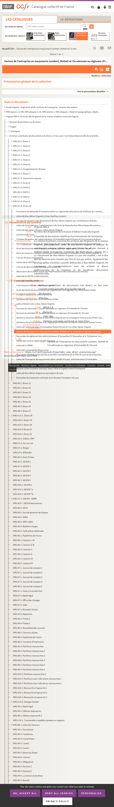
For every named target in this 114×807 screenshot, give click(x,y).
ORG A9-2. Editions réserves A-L (27, 711)
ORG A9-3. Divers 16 (22, 406)
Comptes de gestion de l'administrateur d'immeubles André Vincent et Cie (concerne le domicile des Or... (60, 239)
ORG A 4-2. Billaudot (22, 452)
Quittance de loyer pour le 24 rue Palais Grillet (37, 299)
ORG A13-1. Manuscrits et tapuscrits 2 (30, 692)
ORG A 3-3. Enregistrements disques (29, 169)
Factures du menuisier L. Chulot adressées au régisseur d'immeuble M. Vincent (52, 308)
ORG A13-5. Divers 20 (22, 424)
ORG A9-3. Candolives (23, 734)
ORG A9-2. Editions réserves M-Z (27, 715)
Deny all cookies (59, 793)
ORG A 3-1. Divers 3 (21, 150)
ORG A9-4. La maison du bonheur (28, 775)
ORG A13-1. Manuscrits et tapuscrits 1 (30, 688)
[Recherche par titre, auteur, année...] (53, 26)
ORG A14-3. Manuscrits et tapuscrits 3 (30, 697)
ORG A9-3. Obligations (23, 761)
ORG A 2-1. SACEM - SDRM (25, 498)
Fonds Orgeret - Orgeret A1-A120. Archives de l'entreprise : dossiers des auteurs (41, 107)
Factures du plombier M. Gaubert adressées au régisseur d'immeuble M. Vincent (52, 313)
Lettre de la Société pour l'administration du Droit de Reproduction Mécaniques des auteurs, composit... (60, 225)
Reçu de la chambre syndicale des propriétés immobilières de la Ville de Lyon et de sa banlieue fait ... (60, 354)
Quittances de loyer (25, 234)
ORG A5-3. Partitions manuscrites (28, 646)
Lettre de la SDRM (24, 345)
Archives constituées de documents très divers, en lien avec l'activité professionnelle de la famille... (55, 135)
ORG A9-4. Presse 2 (21, 623)
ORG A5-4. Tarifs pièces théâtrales (28, 531)
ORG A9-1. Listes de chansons (26, 724)
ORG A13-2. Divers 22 (22, 434)
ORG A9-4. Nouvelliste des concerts (29, 627)
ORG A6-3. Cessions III (23, 558)
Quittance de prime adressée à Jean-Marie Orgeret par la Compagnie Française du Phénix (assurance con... (60, 317)
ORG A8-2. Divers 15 (22, 401)
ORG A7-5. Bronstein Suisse (25, 609)
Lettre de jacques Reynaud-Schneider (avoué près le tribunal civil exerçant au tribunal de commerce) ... (60, 363)
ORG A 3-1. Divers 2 (21, 145)
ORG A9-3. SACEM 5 (22, 480)
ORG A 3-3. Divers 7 (21, 173)
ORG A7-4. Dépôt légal (23, 595)
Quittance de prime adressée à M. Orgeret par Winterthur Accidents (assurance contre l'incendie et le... (60, 322)
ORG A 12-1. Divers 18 (22, 415)
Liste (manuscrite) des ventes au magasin (35, 285)
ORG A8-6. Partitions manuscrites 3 (29, 660)
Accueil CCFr (8, 48)
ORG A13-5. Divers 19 (22, 420)
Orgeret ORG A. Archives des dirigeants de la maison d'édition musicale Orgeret (42, 116)
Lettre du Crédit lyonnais (27, 280)
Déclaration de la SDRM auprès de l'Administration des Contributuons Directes (52, 271)
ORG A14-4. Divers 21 (22, 429)
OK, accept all (25, 793)
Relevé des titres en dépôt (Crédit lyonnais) (36, 340)
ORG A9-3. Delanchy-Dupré (25, 752)
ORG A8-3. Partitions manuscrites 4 (29, 664)
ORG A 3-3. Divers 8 (21, 182)
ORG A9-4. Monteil (21, 780)
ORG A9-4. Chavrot (21, 757)
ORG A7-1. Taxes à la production (27, 591)
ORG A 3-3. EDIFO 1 (21, 187)
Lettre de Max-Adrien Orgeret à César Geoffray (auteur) (41, 216)
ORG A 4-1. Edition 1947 (23, 438)
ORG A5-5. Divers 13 (22, 392)
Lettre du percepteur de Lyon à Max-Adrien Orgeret (39, 229)
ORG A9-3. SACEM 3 (22, 470)
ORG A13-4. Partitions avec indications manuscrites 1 (37, 678)
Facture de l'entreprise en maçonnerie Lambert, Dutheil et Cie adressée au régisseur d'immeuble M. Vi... (60, 331)
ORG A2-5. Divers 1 (21, 141)
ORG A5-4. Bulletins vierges (25, 526)
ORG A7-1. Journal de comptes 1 (27, 567)
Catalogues (15, 131)
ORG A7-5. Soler (20, 604)
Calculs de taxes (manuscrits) (29, 257)
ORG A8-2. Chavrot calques (25, 632)
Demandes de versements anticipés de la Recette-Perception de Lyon (47, 377)
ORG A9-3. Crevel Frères (23, 738)
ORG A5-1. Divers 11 (22, 383)
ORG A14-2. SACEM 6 (22, 484)
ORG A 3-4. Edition (21, 196)
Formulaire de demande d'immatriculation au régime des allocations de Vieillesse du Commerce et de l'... (60, 211)
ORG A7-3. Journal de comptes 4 (27, 581)
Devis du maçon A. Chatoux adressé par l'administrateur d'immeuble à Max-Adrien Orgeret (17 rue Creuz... (60, 253)
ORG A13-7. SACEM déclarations (27, 503)
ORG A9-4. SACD (20, 507)
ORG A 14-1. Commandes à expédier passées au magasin (38, 720)
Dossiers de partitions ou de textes (25, 121)
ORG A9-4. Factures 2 (22, 771)
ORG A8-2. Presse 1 (21, 618)
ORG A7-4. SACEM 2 (22, 466)
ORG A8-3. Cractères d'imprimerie (28, 641)
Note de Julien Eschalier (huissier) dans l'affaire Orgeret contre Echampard (50, 368)
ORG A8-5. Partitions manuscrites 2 (29, 655)
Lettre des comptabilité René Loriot (32, 350)
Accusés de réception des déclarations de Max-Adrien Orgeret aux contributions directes (56, 220)
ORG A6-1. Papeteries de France (27, 535)
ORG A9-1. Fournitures (23, 729)
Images (13, 126)
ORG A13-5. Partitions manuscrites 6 (29, 674)
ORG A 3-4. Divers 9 (21, 201)
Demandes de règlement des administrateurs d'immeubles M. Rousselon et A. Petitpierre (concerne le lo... (60, 336)
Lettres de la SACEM (25, 262)
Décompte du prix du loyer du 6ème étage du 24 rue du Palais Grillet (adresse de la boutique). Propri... (60, 243)
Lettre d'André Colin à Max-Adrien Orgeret (35, 303)
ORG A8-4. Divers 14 (22, 397)
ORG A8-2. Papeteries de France (27, 637)
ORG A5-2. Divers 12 (22, 387)
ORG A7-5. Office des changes (26, 600)
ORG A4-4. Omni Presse (23, 457)
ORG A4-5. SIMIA (20, 517)
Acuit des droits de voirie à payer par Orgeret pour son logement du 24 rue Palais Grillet (56, 290)
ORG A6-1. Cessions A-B (23, 544)
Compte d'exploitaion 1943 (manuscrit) (34, 294)
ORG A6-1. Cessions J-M (23, 540)
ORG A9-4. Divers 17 (22, 410)
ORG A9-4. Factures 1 (22, 766)
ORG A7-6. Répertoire (22, 614)
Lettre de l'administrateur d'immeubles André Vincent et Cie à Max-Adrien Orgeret (53, 326)
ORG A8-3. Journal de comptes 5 (27, 586)
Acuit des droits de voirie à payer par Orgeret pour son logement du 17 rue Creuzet (53, 248)
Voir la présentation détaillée (91, 91)
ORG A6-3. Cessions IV (23, 563)
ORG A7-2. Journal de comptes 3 (27, 577)
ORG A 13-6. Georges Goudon (26, 701)
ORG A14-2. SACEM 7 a (23, 489)
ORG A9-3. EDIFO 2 (21, 192)
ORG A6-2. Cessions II (22, 554)
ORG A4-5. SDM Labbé (23, 521)
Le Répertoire (71, 19)
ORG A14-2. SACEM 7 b (23, 494)
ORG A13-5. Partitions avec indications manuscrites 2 (37, 683)
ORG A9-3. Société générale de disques (30, 512)
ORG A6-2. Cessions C (22, 549)
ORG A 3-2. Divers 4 (21, 155)
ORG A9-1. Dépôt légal (23, 706)
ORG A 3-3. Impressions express (27, 178)
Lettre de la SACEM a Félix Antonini (32, 276)
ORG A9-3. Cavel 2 (21, 748)
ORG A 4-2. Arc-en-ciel (23, 443)
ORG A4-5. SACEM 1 (22, 461)
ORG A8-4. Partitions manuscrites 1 (29, 651)
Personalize (91, 793)
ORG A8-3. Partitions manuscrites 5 (29, 669)
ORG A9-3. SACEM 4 (22, 475)
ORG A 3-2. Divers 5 (21, 159)
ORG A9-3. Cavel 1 (21, 743)
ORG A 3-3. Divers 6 (21, 164)
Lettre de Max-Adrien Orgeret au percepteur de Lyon (39, 373)
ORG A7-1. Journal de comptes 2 (27, 572)
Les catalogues (19, 19)
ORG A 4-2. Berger (21, 447)
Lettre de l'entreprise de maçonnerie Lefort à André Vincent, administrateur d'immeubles (56, 359)
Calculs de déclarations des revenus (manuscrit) (38, 266)
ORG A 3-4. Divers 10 (22, 206)
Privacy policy (57, 801)
